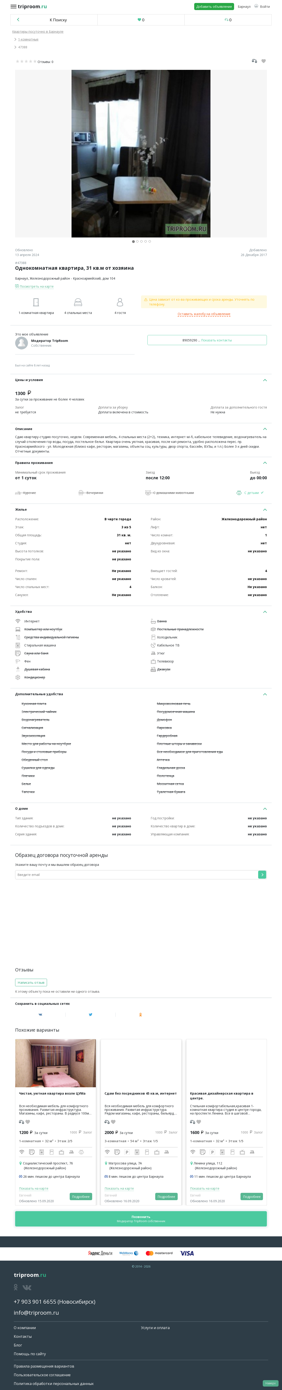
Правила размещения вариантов (44, 1366)
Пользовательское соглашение (42, 1374)
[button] (262, 6)
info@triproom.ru (36, 1312)
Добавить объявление (214, 6)
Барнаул (21, 278)
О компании (25, 1327)
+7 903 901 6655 (35, 1301)
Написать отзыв (31, 982)
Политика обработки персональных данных (54, 1383)
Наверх (270, 1383)
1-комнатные (28, 39)
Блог (18, 1345)
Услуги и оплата (155, 1327)
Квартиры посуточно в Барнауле (38, 31)
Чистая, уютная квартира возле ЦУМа (52, 1093)
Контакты (23, 1336)
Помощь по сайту (30, 1353)
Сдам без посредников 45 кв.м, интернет (141, 1093)
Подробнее (81, 1196)
